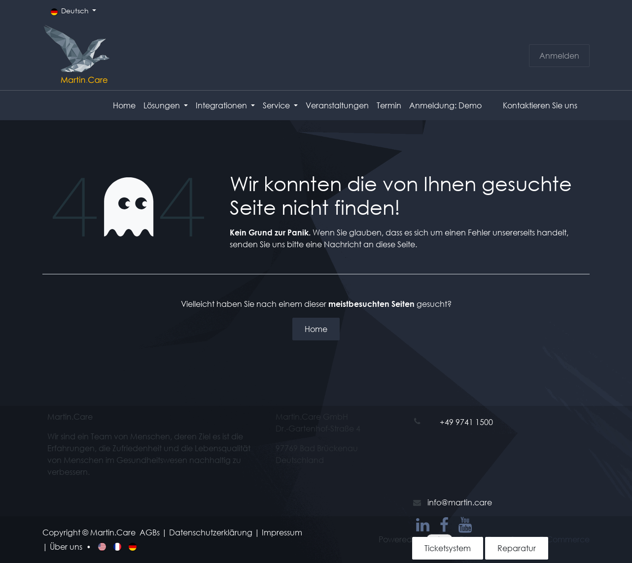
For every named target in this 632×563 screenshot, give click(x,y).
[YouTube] (465, 525)
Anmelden (559, 55)
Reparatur (516, 548)
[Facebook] (444, 525)
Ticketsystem (447, 548)
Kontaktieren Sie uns (540, 105)
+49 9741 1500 (466, 422)
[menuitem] (124, 105)
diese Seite (395, 244)
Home (316, 329)
